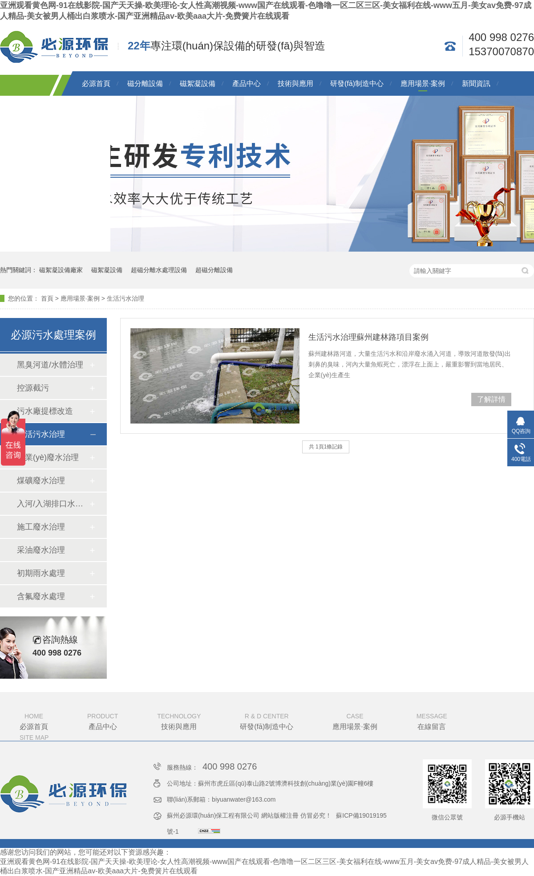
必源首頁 (96, 83)
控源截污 (33, 387)
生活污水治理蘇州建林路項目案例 (368, 337)
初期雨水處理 (41, 573)
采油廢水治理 (41, 550)
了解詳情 (491, 399)
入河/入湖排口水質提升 (53, 503)
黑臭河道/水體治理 (50, 364)
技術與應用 (295, 83)
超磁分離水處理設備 (159, 269)
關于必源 (96, 108)
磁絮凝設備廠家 (61, 269)
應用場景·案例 (422, 83)
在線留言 (432, 720)
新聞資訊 (476, 83)
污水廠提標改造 (45, 411)
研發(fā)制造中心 (357, 83)
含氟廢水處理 (41, 596)
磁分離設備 (145, 83)
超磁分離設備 (214, 269)
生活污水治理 (125, 298)
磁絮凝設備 (197, 83)
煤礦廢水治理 (41, 480)
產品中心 (246, 83)
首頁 (47, 298)
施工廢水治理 (41, 526)
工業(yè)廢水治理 (48, 457)
